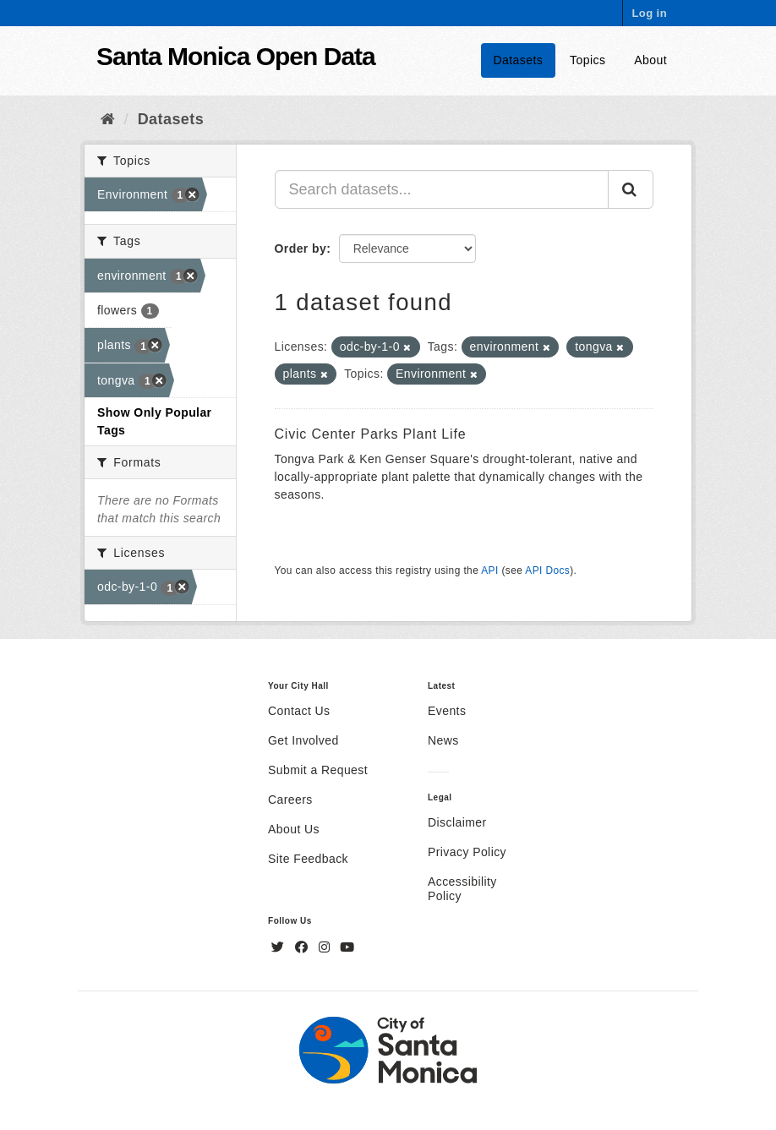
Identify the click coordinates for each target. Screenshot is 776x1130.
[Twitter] (280, 947)
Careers (290, 799)
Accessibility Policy (462, 889)
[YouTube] (347, 947)
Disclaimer (457, 822)
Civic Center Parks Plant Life (371, 434)
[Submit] (630, 189)
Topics (587, 60)
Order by (301, 248)
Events (447, 711)
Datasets (519, 60)
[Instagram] (326, 947)
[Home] (108, 119)
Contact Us (299, 711)
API (489, 570)
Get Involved (303, 740)
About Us (294, 829)
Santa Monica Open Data (235, 56)
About (650, 60)
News (443, 740)
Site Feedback (308, 858)
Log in (649, 13)
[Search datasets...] (442, 189)
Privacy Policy (467, 852)
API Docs (547, 570)
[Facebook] (303, 947)
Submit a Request (318, 770)
